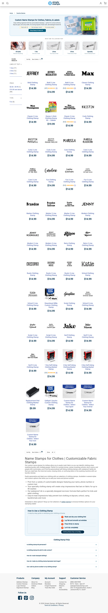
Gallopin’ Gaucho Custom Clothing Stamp (51, 403)
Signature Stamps (23, 588)
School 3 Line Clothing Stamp (88, 304)
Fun (11, 102)
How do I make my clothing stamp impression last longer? (44, 561)
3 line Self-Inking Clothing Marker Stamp (88, 367)
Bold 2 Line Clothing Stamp (51, 84)
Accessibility (63, 590)
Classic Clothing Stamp (88, 84)
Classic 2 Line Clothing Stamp (32, 117)
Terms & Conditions (51, 605)
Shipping (62, 584)
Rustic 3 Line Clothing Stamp (69, 274)
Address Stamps (22, 582)
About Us (34, 582)
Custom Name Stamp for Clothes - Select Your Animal (88, 404)
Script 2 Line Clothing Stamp (32, 336)
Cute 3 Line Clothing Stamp (32, 181)
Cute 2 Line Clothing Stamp (88, 151)
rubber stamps (66, 502)
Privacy (61, 605)
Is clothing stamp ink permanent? (36, 544)
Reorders (48, 584)
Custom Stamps (22, 584)
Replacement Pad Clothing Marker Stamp (32, 403)
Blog (32, 588)
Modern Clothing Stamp (87, 214)
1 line (12, 68)
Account (47, 582)
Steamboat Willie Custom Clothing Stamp (51, 305)
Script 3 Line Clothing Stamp (51, 336)
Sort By (28, 59)
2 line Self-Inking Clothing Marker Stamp (69, 367)
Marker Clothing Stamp (33, 214)
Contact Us (62, 582)
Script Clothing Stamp (69, 304)
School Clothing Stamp (88, 274)
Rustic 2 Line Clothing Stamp (51, 274)
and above (16, 89)
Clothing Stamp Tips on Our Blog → (72, 532)
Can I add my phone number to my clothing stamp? (42, 566)
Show (48, 452)
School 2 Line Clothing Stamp (32, 304)
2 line (12, 71)
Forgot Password (50, 586)
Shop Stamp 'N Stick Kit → (37, 30)
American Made (36, 584)
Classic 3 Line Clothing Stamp (69, 117)
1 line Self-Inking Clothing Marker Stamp (51, 367)
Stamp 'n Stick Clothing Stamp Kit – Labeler (51, 118)
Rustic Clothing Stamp (32, 274)
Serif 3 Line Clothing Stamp (32, 366)
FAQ (60, 588)
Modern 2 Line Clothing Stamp (32, 244)
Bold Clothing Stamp (33, 84)
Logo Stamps (21, 586)
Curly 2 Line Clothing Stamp (32, 151)
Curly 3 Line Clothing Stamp (51, 151)
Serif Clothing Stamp (69, 336)
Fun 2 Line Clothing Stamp (69, 181)
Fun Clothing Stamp (51, 181)
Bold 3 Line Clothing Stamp (69, 84)
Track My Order (50, 588)
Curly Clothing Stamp (88, 117)
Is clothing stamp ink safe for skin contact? (39, 550)
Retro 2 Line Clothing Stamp (88, 244)
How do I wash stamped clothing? (37, 555)
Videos (33, 586)
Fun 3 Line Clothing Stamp (88, 181)
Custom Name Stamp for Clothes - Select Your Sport (69, 404)
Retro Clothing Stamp (69, 244)
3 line (12, 73)
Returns (61, 586)
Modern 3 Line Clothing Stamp (51, 244)
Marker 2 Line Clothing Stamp (51, 214)
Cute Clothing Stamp (69, 151)
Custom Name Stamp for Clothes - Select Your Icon (33, 438)
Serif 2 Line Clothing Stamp (88, 336)
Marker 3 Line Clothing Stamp (69, 214)
